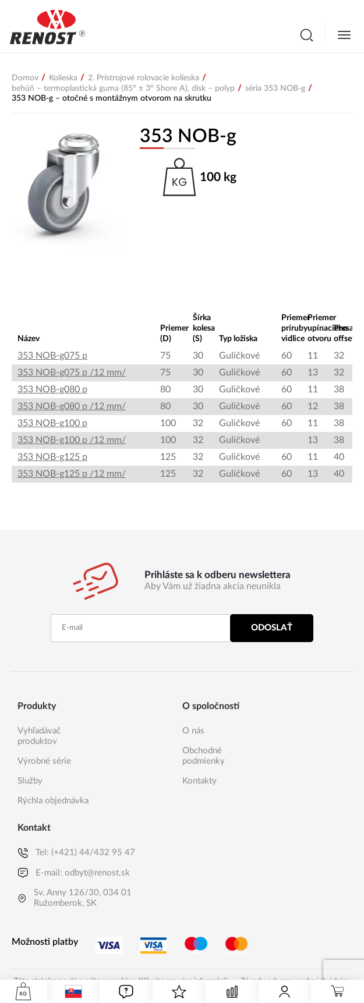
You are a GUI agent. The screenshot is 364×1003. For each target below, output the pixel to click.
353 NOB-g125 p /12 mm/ (71, 474)
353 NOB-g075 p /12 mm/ (71, 372)
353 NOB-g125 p (52, 457)
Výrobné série (44, 761)
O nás (193, 730)
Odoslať (271, 627)
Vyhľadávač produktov (39, 736)
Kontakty (199, 781)
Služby (30, 781)
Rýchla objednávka (53, 800)
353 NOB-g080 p (52, 389)
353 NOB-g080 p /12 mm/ (71, 406)
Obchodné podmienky (203, 755)
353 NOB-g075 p (52, 355)
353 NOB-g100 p (52, 423)
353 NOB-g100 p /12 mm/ (71, 440)
